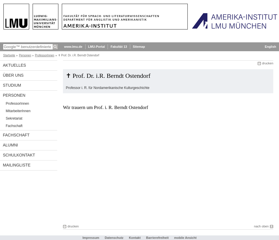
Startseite (9, 55)
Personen (25, 55)
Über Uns (13, 75)
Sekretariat (14, 118)
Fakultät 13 (118, 46)
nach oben (261, 226)
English (270, 46)
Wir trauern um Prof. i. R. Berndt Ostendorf (105, 107)
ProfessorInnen (44, 55)
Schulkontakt (19, 155)
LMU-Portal (96, 46)
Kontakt (135, 237)
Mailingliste (16, 165)
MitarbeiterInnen (18, 111)
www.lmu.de (73, 46)
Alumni (10, 145)
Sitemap (139, 46)
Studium (12, 85)
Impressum (90, 237)
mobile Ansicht (185, 237)
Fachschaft (14, 126)
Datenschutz (114, 237)
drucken (267, 63)
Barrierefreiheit (157, 237)
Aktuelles (14, 65)
